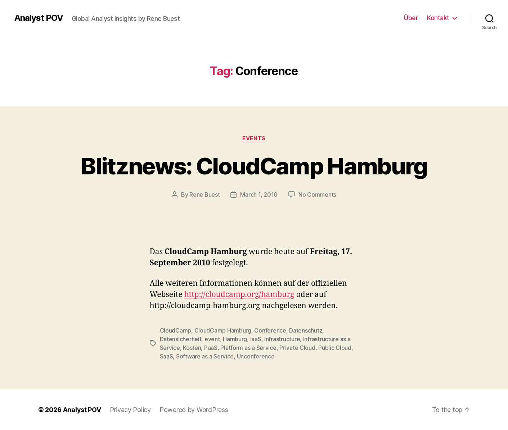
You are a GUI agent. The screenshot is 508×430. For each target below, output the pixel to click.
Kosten (192, 347)
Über (411, 18)
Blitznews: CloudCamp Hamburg (254, 166)
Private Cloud (297, 347)
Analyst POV (38, 18)
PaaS (210, 347)
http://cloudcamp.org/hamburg (239, 294)
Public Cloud (334, 347)
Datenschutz (305, 330)
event (212, 339)
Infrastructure (282, 339)
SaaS (166, 356)
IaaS (255, 339)
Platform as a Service (248, 347)
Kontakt (438, 18)
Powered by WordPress (193, 409)
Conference (270, 330)
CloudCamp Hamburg (222, 330)
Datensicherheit (181, 339)
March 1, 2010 (259, 194)
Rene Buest (204, 194)
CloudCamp (176, 330)
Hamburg (235, 339)
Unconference (256, 356)
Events (253, 138)
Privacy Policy (130, 409)
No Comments (317, 194)
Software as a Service (205, 356)
